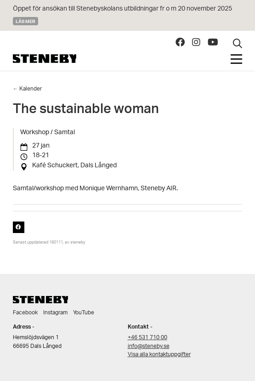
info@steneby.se (149, 346)
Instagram (55, 313)
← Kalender (27, 89)
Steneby (44, 58)
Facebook (25, 313)
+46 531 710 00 (147, 337)
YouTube (83, 313)
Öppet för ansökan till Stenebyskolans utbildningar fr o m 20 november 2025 (122, 9)
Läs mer (25, 21)
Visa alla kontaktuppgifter (159, 354)
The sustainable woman (86, 110)
